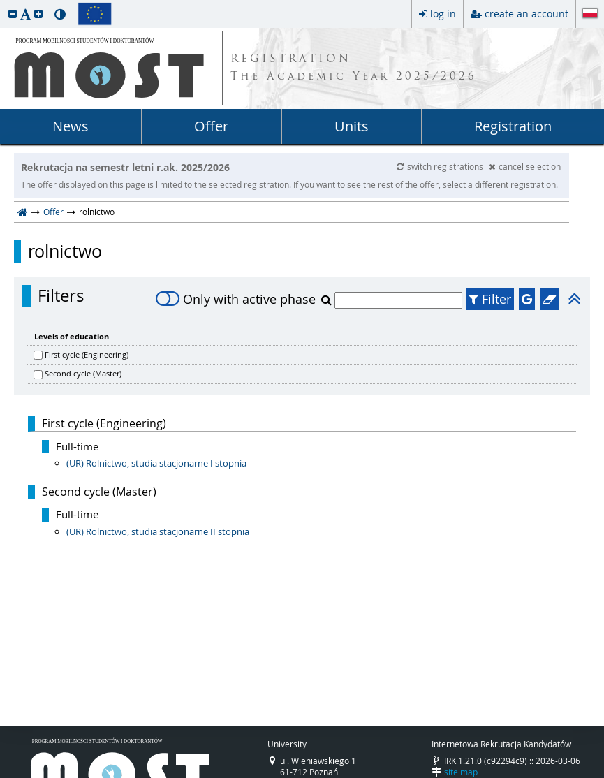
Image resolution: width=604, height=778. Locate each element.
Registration (513, 126)
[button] (12, 13)
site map (461, 771)
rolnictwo (65, 251)
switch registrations (441, 166)
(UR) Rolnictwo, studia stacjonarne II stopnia (157, 531)
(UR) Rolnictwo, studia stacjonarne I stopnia (156, 463)
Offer (211, 126)
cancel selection (525, 166)
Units (351, 126)
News (70, 126)
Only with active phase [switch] (236, 299)
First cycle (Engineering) (86, 354)
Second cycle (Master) (83, 373)
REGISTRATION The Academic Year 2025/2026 (353, 68)
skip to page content (3, 3)
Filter (490, 299)
